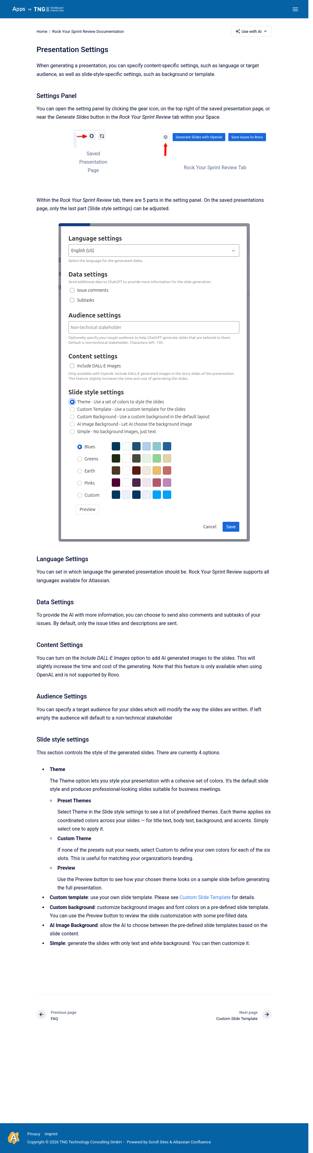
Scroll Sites (159, 1142)
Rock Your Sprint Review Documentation (88, 31)
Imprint (51, 1134)
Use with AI (251, 31)
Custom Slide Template (205, 897)
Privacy (33, 1134)
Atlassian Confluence (192, 1142)
